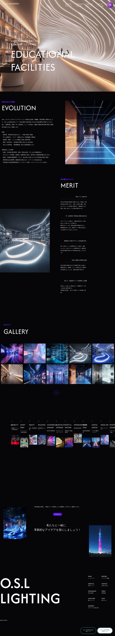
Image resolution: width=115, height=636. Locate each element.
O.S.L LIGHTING (12, 4)
